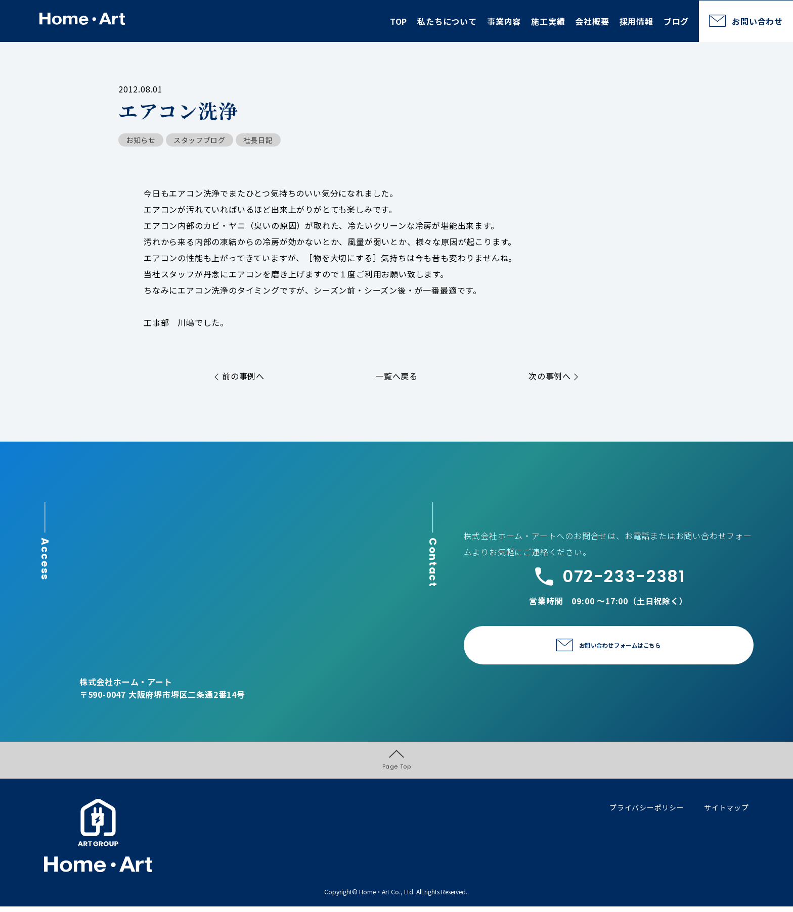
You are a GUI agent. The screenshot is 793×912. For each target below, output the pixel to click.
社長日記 (258, 140)
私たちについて (447, 21)
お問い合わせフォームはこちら (620, 646)
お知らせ (141, 140)
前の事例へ (239, 376)
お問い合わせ (757, 21)
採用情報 (636, 21)
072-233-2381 (608, 576)
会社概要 (592, 21)
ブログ (676, 21)
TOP (398, 21)
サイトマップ (726, 812)
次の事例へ (553, 376)
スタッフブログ (199, 140)
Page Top (396, 762)
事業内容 (504, 21)
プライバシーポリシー (646, 812)
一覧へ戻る (396, 376)
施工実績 (548, 21)
